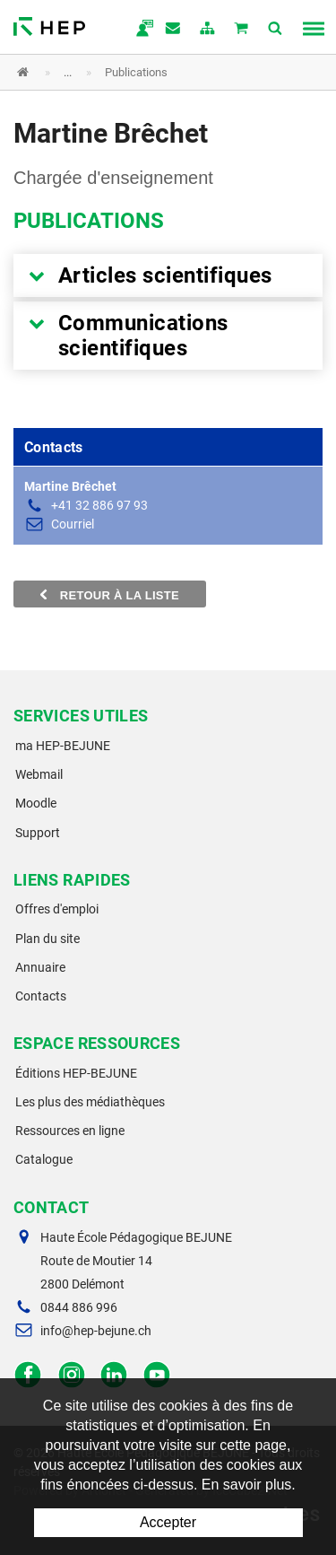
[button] (154, 72)
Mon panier (242, 29)
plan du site (208, 29)
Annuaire (40, 967)
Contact (174, 29)
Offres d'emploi (57, 909)
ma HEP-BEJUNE (62, 745)
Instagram (71, 1375)
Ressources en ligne (70, 1130)
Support (37, 833)
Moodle (35, 803)
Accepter (168, 1522)
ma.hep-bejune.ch (140, 29)
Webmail (39, 774)
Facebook (28, 1375)
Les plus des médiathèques (90, 1102)
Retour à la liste (109, 595)
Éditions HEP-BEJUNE (76, 1073)
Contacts (40, 996)
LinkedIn (114, 1375)
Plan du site (47, 938)
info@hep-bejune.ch (95, 1330)
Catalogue (44, 1159)
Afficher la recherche (276, 29)
